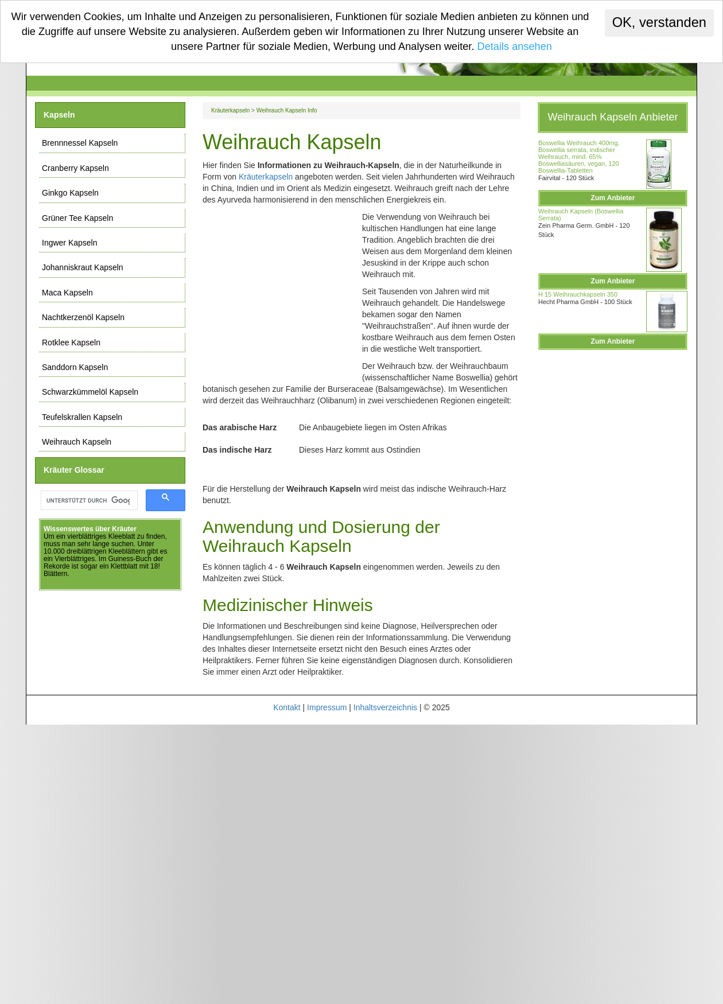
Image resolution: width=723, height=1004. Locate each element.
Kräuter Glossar (74, 469)
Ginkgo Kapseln (70, 192)
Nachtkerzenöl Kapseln (83, 317)
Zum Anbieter (613, 198)
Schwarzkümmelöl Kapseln (90, 391)
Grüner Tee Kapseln (77, 218)
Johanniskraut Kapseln (82, 267)
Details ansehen (514, 46)
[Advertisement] (282, 291)
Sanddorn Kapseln (75, 367)
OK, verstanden (659, 22)
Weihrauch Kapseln (76, 441)
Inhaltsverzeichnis (385, 707)
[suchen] (88, 500)
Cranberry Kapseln (75, 168)
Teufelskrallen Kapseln (82, 417)
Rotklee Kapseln (71, 342)
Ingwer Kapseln (70, 242)
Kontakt (286, 707)
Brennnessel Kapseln (80, 142)
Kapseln (59, 114)
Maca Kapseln (67, 292)
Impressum (327, 707)
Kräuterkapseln (230, 110)
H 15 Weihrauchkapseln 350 (577, 294)
